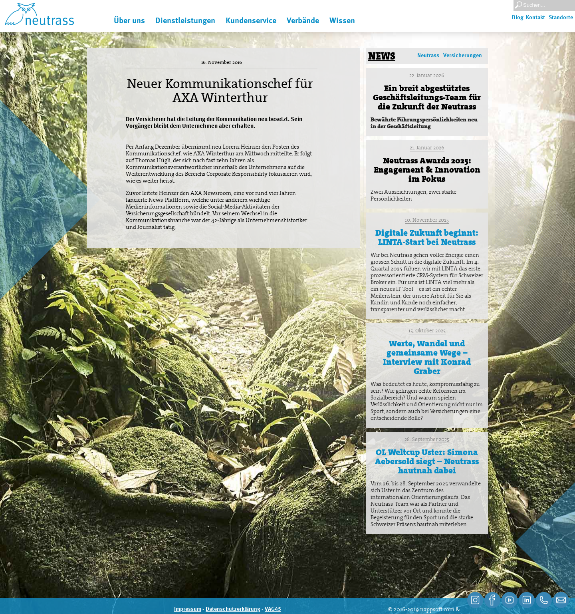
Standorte (561, 17)
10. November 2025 (427, 220)
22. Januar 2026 (426, 75)
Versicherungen (462, 55)
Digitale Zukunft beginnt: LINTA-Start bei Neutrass (426, 237)
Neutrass (428, 55)
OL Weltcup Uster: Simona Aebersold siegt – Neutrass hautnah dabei (427, 461)
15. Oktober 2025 (427, 330)
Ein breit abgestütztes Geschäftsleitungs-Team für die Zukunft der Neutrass (427, 97)
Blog (517, 17)
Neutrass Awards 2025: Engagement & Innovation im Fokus (427, 170)
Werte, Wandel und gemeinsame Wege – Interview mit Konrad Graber (427, 357)
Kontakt (535, 17)
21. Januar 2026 (427, 147)
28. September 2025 (426, 439)
